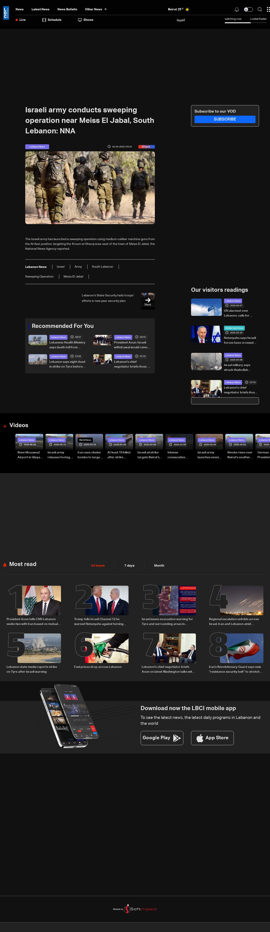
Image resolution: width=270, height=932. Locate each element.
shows (85, 20)
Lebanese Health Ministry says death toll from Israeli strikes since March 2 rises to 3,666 (67, 345)
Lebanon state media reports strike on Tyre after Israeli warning (32, 669)
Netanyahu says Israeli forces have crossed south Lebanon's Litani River (240, 340)
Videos (18, 425)
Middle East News (234, 328)
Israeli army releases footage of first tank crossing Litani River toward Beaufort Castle (60, 455)
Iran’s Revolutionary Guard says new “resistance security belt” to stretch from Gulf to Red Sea (235, 669)
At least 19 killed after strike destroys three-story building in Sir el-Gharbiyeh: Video (119, 455)
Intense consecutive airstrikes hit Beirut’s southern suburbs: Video (180, 455)
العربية (181, 20)
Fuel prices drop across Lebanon (98, 666)
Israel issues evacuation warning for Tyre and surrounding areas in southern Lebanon (167, 621)
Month (157, 565)
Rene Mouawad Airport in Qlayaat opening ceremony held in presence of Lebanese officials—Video (30, 455)
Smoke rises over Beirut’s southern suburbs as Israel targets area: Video (239, 455)
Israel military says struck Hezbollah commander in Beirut (239, 368)
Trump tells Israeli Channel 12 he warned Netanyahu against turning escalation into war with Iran (98, 621)
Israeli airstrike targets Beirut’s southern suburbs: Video (148, 455)
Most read (22, 564)
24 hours (97, 565)
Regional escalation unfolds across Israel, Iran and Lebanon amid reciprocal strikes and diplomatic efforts (234, 621)
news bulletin (67, 9)
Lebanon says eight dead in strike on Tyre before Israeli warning (67, 364)
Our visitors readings (219, 290)
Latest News (41, 9)
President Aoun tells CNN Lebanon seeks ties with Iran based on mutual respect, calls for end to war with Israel (32, 621)
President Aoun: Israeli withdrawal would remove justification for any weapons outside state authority (132, 345)
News (20, 9)
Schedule (51, 20)
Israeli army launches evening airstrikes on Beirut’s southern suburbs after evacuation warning (210, 455)
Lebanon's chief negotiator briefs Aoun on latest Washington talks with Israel (132, 364)
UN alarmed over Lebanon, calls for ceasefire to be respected (236, 313)
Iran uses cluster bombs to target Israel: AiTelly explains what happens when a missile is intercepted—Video (89, 455)
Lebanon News (58, 337)
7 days (128, 565)
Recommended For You (63, 326)
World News (85, 440)
